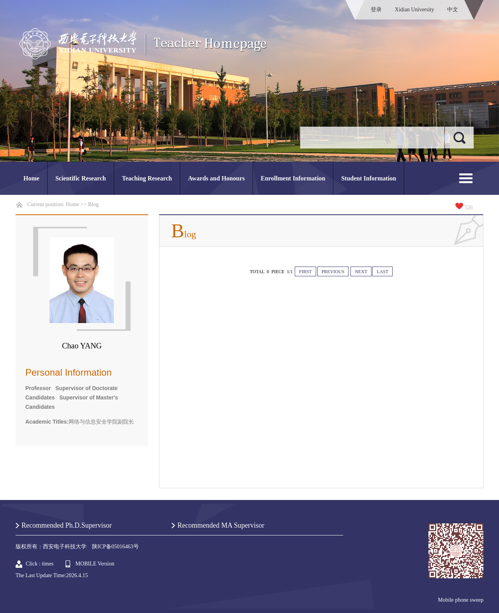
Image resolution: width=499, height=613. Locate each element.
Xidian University (414, 9)
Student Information (368, 178)
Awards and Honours (216, 178)
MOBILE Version (95, 564)
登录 (376, 9)
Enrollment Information (293, 178)
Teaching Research (147, 178)
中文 (452, 9)
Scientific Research (80, 178)
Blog (93, 204)
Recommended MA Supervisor (220, 525)
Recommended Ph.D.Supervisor (66, 525)
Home (31, 178)
